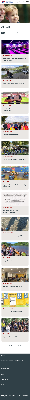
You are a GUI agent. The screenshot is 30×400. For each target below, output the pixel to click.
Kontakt (3, 397)
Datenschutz (12, 395)
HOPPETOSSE (9, 33)
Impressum (4, 395)
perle (17, 33)
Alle (3, 33)
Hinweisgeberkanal (12, 397)
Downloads (25, 395)
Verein (22, 33)
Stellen (18, 395)
